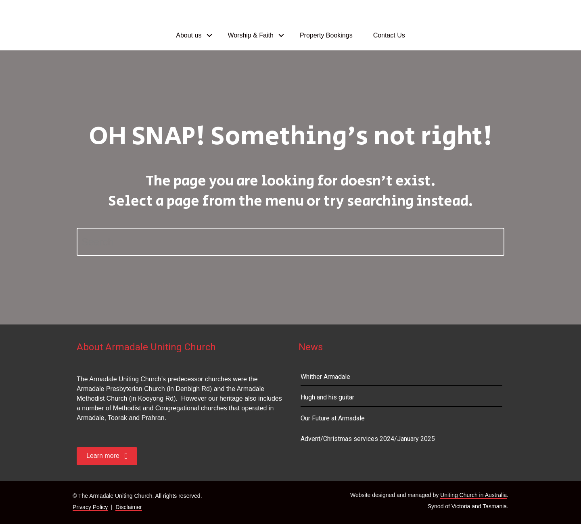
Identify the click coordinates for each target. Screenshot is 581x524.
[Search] (290, 242)
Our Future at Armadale (333, 418)
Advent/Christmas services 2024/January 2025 (368, 439)
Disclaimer (128, 507)
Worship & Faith (251, 35)
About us (188, 35)
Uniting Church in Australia (473, 495)
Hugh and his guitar (327, 397)
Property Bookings (326, 35)
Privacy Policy (90, 507)
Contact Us (389, 35)
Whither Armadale (325, 377)
